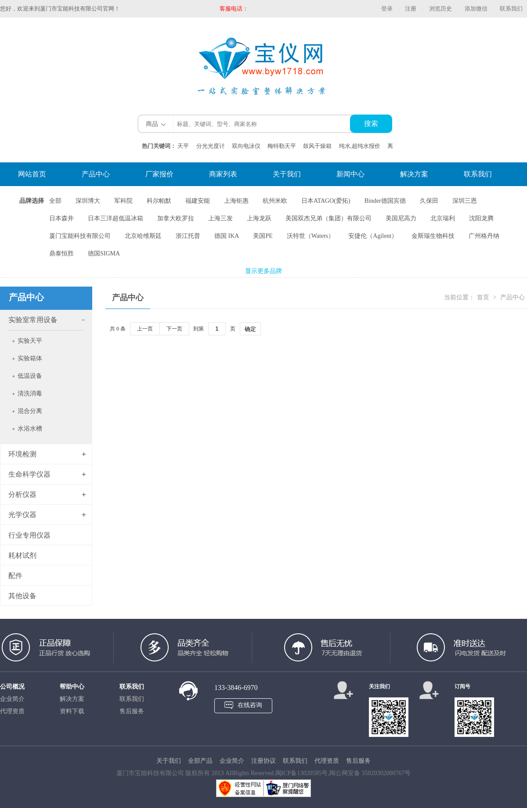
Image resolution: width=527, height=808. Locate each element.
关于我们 (287, 174)
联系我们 (511, 8)
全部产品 (200, 761)
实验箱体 (30, 358)
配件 (15, 575)
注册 (410, 8)
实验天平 (30, 341)
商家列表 (223, 174)
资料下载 (72, 711)
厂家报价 (159, 174)
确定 (250, 329)
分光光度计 (210, 146)
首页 (484, 297)
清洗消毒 (30, 393)
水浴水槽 (30, 428)
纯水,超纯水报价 (359, 146)
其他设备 (22, 596)
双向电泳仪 (246, 146)
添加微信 (476, 8)
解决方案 (414, 174)
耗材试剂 (22, 555)
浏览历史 (440, 8)
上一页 (145, 329)
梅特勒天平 (281, 146)
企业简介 (12, 699)
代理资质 (12, 711)
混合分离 (30, 411)
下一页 (174, 329)
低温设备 (30, 376)
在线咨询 (250, 705)
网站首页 (32, 174)
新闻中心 (350, 174)
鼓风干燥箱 (317, 146)
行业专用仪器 (29, 535)
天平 (183, 146)
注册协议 (263, 761)
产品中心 (96, 174)
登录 (387, 8)
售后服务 (131, 711)
